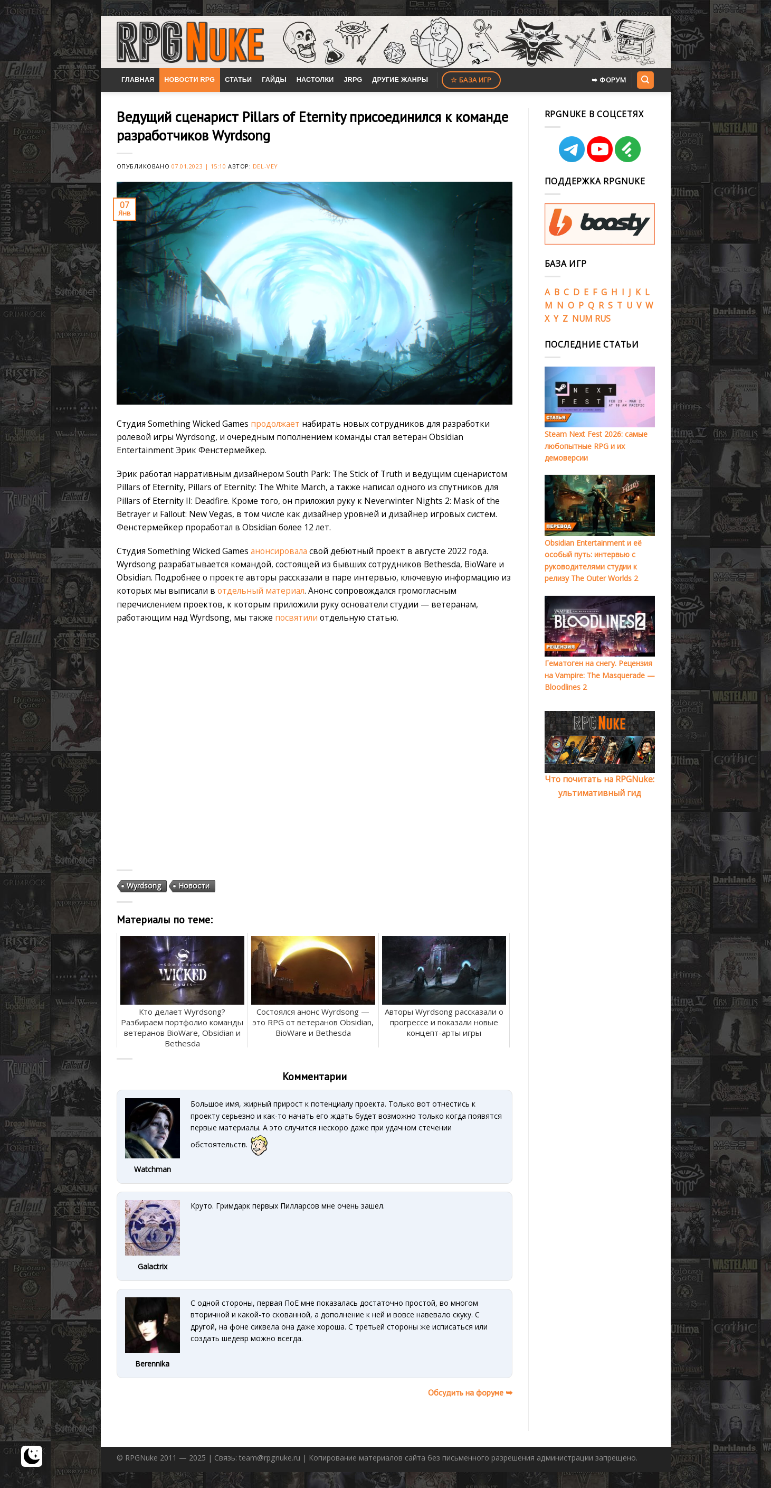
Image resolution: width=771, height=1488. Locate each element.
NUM (582, 318)
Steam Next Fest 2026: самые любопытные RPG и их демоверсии (596, 446)
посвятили (296, 617)
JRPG (353, 79)
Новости (194, 886)
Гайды (274, 79)
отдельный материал (260, 590)
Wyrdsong (144, 886)
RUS (603, 318)
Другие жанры (400, 79)
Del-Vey (265, 166)
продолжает (275, 423)
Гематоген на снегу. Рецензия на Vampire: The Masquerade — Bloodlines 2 (600, 675)
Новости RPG (189, 79)
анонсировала (279, 551)
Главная (138, 79)
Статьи (238, 79)
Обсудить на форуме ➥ (470, 1392)
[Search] (645, 79)
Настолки (315, 79)
